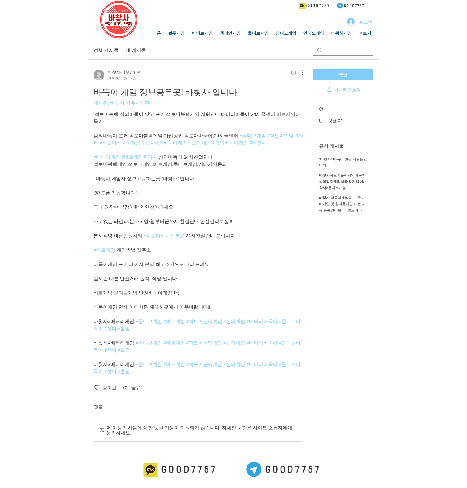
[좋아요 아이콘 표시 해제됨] (97, 387)
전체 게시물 (106, 50)
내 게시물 (136, 50)
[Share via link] (131, 387)
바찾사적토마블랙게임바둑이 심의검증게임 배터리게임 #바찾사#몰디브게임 (342, 181)
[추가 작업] (299, 72)
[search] (343, 50)
